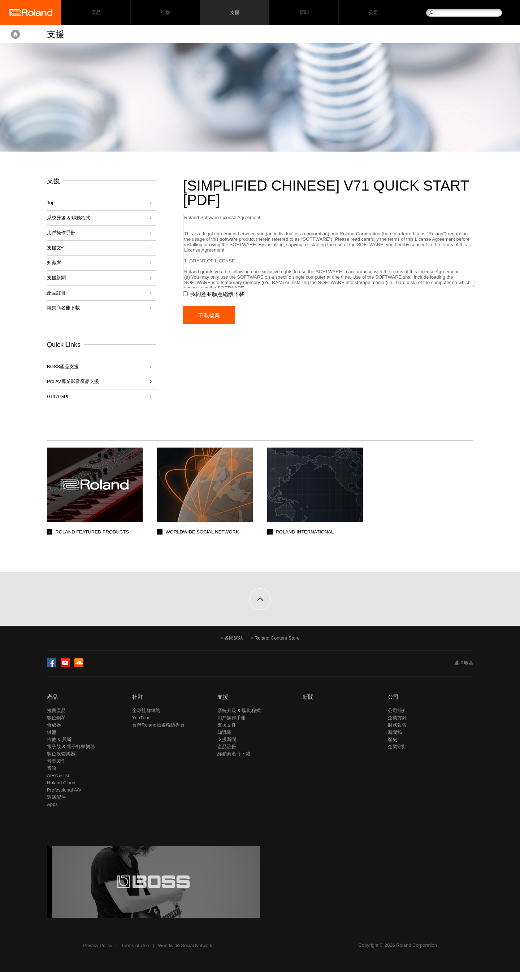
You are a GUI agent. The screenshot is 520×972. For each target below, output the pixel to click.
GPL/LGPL (58, 396)
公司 (373, 13)
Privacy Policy (97, 945)
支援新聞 (56, 277)
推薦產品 (56, 710)
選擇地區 (463, 663)
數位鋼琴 (56, 717)
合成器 (54, 725)
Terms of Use (135, 945)
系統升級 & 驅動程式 (68, 218)
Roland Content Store (277, 638)
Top (51, 202)
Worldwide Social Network (185, 945)
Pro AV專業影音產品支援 (73, 381)
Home (15, 34)
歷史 (392, 739)
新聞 (303, 13)
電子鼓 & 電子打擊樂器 (71, 746)
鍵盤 (51, 732)
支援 (234, 13)
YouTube (141, 717)
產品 (52, 697)
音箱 (51, 768)
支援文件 (226, 725)
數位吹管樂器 (61, 754)
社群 (165, 13)
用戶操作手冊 (61, 232)
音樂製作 (56, 761)
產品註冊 (56, 293)
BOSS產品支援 (63, 366)
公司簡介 (397, 710)
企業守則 (397, 746)
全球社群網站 (146, 710)
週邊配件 (56, 797)
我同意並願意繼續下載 (219, 294)
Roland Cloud (61, 782)
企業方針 (397, 717)
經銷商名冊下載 (63, 307)
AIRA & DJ (58, 775)
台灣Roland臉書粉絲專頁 (158, 725)
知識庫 (54, 262)
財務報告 (397, 725)
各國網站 (233, 638)
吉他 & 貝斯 (59, 739)
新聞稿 (395, 732)
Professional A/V (64, 790)
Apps (52, 804)
